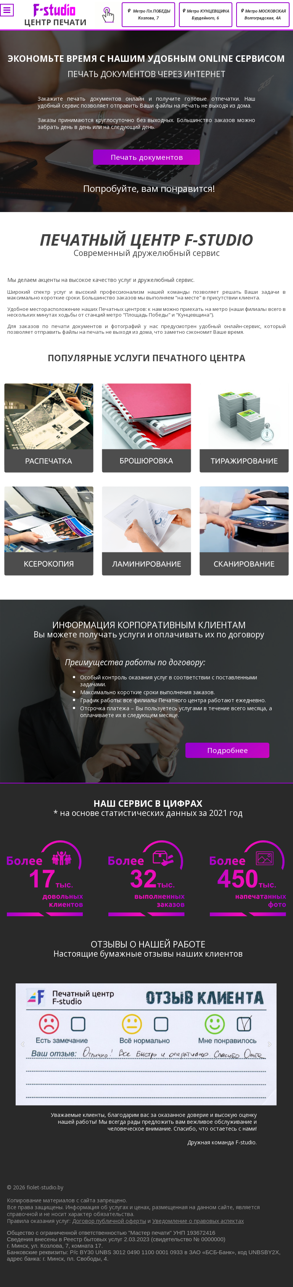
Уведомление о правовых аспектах (198, 1220)
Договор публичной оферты (109, 1220)
